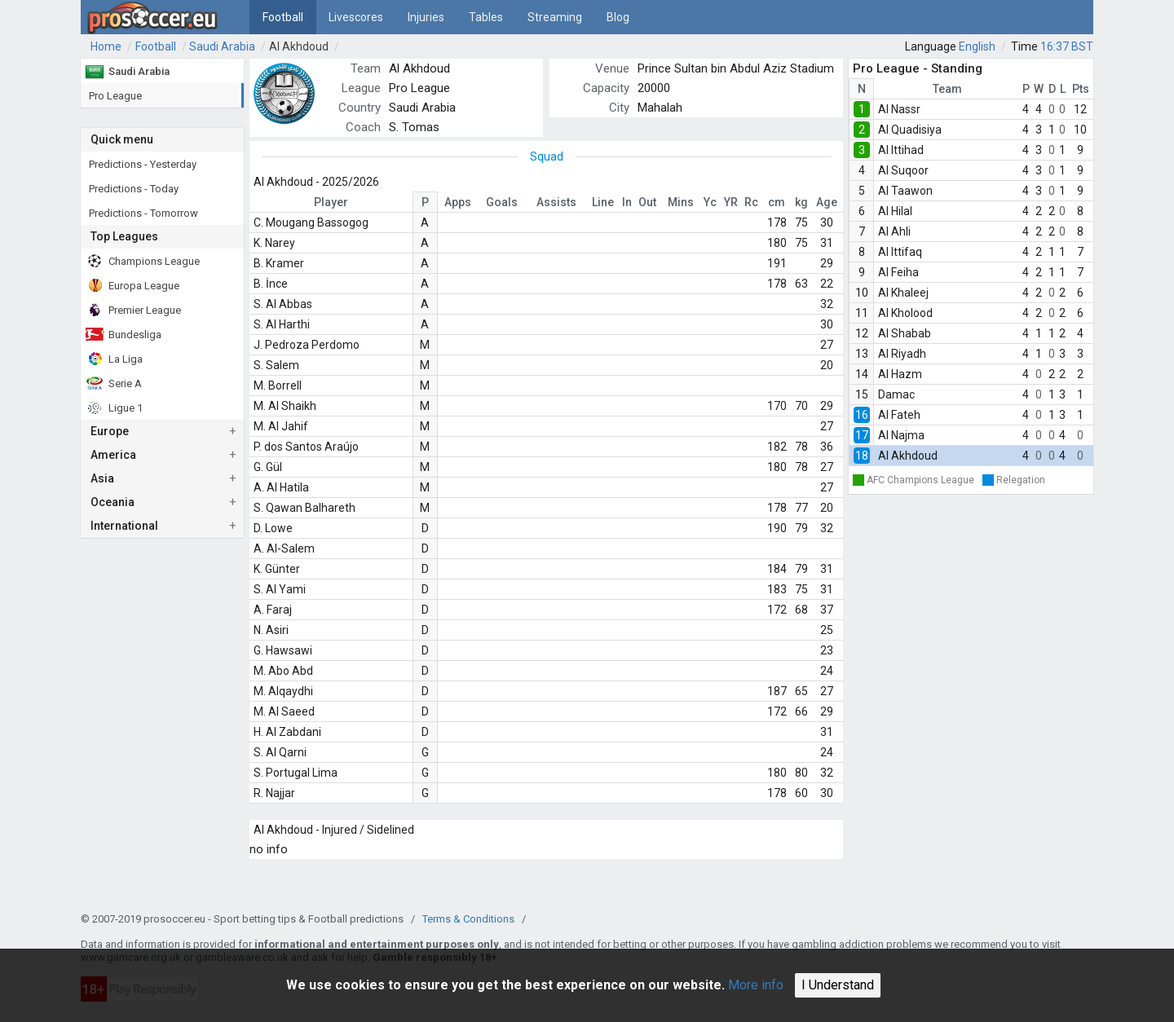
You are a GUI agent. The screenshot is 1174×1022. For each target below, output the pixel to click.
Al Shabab (904, 333)
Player (331, 202)
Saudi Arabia (222, 46)
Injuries (426, 17)
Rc (751, 202)
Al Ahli (894, 231)
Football (283, 17)
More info (755, 985)
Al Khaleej (903, 292)
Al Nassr (899, 109)
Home (105, 46)
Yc (710, 202)
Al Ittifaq (900, 251)
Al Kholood (905, 312)
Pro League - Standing (917, 68)
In (627, 202)
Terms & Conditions (468, 919)
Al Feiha (898, 272)
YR (731, 202)
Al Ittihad (901, 149)
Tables (486, 17)
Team (947, 88)
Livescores (356, 17)
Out (647, 202)
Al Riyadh (902, 353)
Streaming (554, 17)
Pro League (419, 88)
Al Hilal (895, 211)
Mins (681, 202)
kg (801, 202)
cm (776, 202)
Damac (896, 394)
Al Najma (901, 435)
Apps (457, 202)
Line (603, 202)
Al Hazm (900, 374)
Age (826, 202)
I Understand (837, 985)
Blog (618, 17)
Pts (1080, 88)
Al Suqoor (903, 170)
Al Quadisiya (910, 129)
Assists (556, 202)
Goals (502, 202)
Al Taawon (905, 190)
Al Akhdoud (299, 46)
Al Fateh (899, 414)
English (977, 46)
